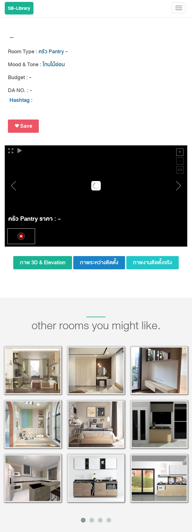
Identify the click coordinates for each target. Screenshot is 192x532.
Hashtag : (21, 100)
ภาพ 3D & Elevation (42, 262)
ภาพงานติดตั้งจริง (152, 262)
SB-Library (19, 8)
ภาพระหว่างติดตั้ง (99, 262)
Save (23, 126)
